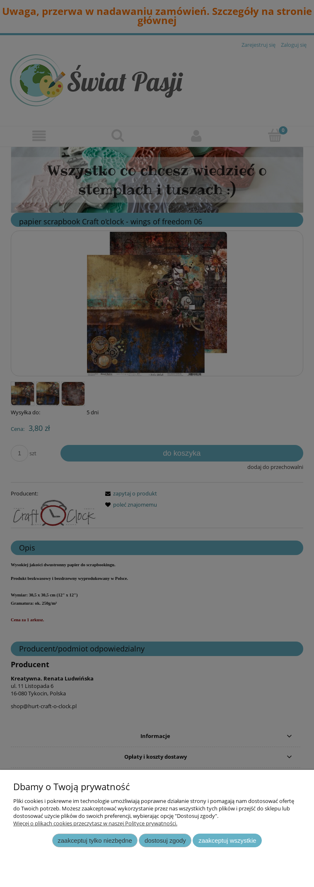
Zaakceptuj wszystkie (227, 840)
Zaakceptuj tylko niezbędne (95, 840)
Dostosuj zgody (165, 840)
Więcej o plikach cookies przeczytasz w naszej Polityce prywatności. (95, 823)
